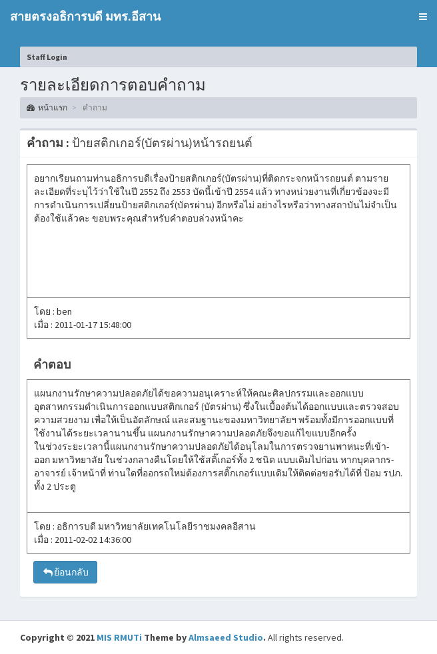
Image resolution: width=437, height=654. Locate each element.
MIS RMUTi (119, 637)
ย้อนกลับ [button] (65, 572)
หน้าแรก (47, 107)
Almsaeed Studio (226, 637)
